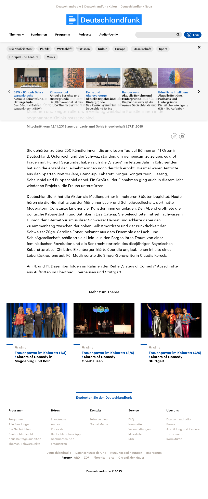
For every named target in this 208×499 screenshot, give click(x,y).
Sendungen (39, 34)
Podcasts (84, 34)
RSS (131, 439)
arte (111, 457)
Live (193, 34)
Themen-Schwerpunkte (24, 443)
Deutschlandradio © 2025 (104, 471)
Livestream (58, 419)
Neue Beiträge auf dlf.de (25, 439)
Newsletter (135, 424)
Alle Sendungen (19, 424)
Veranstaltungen (139, 429)
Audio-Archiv (108, 34)
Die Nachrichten (20, 429)
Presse (170, 424)
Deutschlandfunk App (66, 434)
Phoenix (99, 457)
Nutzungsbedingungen (126, 452)
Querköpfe (30, 48)
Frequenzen (59, 443)
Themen (15, 34)
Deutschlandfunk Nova (136, 6)
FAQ (131, 419)
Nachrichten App (62, 439)
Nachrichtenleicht (21, 434)
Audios (56, 424)
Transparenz (174, 434)
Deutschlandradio (68, 6)
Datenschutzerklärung (90, 452)
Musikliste (135, 434)
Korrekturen (174, 439)
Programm (62, 34)
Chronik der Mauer (131, 457)
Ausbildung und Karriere (182, 429)
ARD (77, 457)
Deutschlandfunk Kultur (100, 6)
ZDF (86, 457)
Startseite (13, 48)
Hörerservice (98, 419)
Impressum (154, 452)
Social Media (99, 424)
